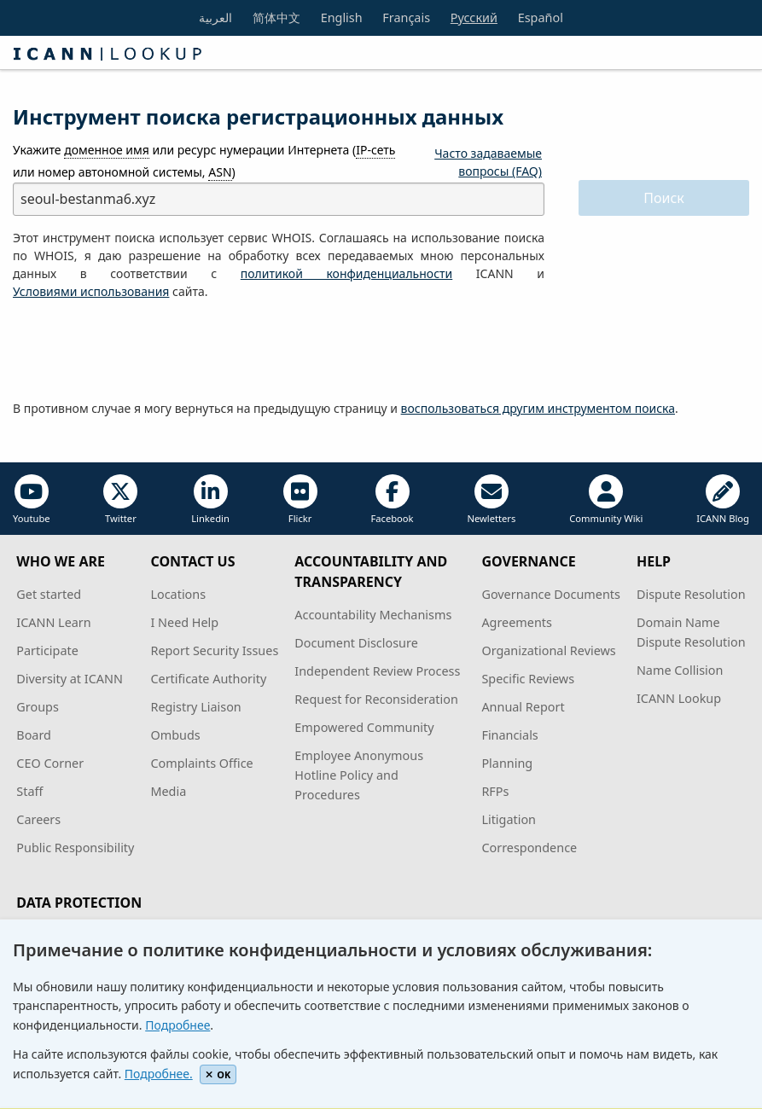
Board (33, 735)
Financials (509, 735)
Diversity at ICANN (69, 679)
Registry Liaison (195, 707)
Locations (178, 594)
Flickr (300, 499)
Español (540, 17)
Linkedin (210, 499)
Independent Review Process (377, 671)
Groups (37, 707)
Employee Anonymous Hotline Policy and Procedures (358, 775)
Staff (29, 791)
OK (218, 1074)
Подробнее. (159, 1073)
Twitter (120, 499)
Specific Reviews (527, 679)
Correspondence (529, 847)
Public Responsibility (75, 847)
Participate (47, 650)
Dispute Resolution (691, 594)
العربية (215, 17)
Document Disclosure (355, 643)
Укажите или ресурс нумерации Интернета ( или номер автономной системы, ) (204, 161)
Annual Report (522, 707)
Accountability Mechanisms (372, 615)
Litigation (508, 819)
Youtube (31, 499)
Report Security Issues (214, 650)
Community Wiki (606, 499)
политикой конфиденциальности (346, 273)
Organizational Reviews (548, 650)
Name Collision (680, 670)
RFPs (495, 791)
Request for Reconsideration (375, 699)
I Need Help (184, 622)
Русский (474, 17)
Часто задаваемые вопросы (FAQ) (488, 162)
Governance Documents (550, 594)
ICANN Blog (722, 499)
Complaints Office (201, 763)
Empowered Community (363, 727)
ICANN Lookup (679, 698)
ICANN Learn (53, 622)
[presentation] (142, 350)
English (342, 17)
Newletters (491, 499)
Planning (506, 763)
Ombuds (175, 735)
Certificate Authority (208, 679)
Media (168, 791)
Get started (48, 594)
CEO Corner (50, 763)
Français (406, 17)
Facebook (391, 499)
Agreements (516, 622)
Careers (38, 819)
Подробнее (177, 1025)
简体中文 (276, 17)
